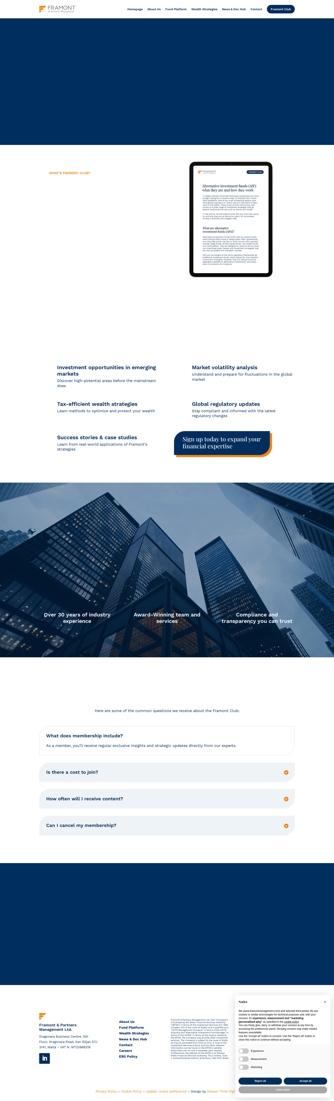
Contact (256, 9)
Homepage (135, 9)
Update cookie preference (166, 1092)
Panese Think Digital (223, 1092)
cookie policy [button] (291, 1021)
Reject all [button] (260, 1081)
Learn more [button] (283, 1089)
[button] (325, 1001)
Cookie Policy (131, 1092)
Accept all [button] (305, 1081)
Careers (125, 1051)
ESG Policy (128, 1057)
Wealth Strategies (204, 9)
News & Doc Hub (234, 9)
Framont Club (281, 9)
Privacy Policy (106, 1092)
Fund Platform (176, 9)
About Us (154, 9)
